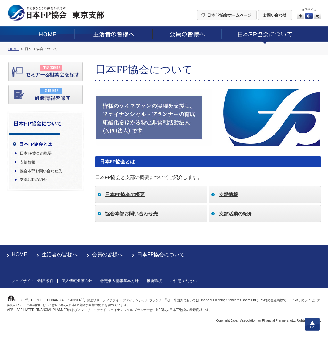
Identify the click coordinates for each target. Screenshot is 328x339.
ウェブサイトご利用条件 (32, 281)
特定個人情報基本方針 (119, 281)
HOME (19, 254)
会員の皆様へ (107, 254)
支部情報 (27, 162)
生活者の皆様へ (60, 254)
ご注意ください (183, 281)
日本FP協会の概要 (36, 153)
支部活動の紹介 (33, 179)
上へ (312, 324)
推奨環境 (154, 281)
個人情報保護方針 (77, 281)
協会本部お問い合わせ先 (41, 171)
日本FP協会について (160, 254)
